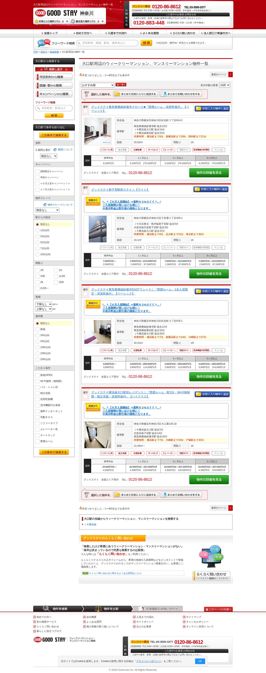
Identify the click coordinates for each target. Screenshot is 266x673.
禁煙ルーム (46, 441)
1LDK (62, 276)
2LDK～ (44, 288)
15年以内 (45, 353)
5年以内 (44, 341)
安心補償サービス (47, 621)
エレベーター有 (49, 429)
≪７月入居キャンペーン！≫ (55, 189)
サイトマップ (193, 617)
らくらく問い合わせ (48, 626)
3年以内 (44, 335)
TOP (35, 52)
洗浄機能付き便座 (50, 405)
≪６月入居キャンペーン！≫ (55, 183)
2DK (61, 282)
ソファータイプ (49, 423)
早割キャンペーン (49, 177)
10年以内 (45, 347)
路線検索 (54, 52)
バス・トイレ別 (49, 387)
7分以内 (44, 248)
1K (60, 270)
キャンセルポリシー (197, 621)
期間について (65, 149)
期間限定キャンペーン (51, 171)
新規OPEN (46, 375)
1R (41, 270)
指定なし (45, 224)
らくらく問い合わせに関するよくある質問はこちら (115, 573)
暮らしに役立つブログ (49, 631)
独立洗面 (45, 393)
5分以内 (44, 242)
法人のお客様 (143, 626)
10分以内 (45, 254)
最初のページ (218, 74)
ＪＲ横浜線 (90, 524)
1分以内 (44, 230)
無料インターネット (51, 411)
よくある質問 (93, 621)
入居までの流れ (145, 617)
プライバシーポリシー (148, 661)
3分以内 (44, 236)
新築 (42, 329)
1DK (42, 276)
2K (41, 282)
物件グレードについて (60, 204)
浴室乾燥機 (46, 399)
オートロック (47, 435)
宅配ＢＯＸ (46, 417)
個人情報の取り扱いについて (102, 626)
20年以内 (45, 359)
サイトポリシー (145, 621)
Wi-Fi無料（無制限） (52, 381)
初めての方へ (44, 617)
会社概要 (91, 617)
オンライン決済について (200, 626)
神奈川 (44, 52)
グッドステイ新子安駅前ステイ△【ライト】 (120, 189)
